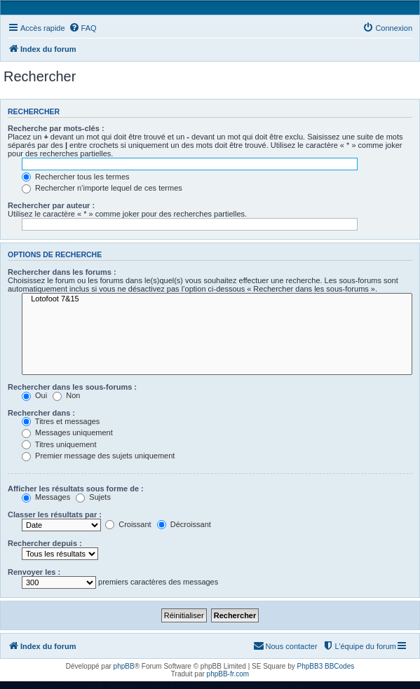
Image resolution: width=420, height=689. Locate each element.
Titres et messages (61, 421)
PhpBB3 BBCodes (326, 666)
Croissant (128, 524)
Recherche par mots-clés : (56, 128)
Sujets (93, 497)
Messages (46, 497)
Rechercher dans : (41, 413)
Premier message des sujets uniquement (98, 455)
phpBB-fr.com (228, 674)
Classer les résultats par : (55, 514)
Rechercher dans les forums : (62, 272)
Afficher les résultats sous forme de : (76, 488)
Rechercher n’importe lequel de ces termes (102, 188)
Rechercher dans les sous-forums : (72, 387)
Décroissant (184, 524)
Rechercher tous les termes (76, 176)
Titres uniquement (59, 444)
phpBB (124, 666)
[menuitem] (83, 28)
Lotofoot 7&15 (217, 299)
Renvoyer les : (34, 572)
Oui (34, 395)
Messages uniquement (67, 432)
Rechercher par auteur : (51, 205)
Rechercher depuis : (45, 543)
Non (66, 395)
